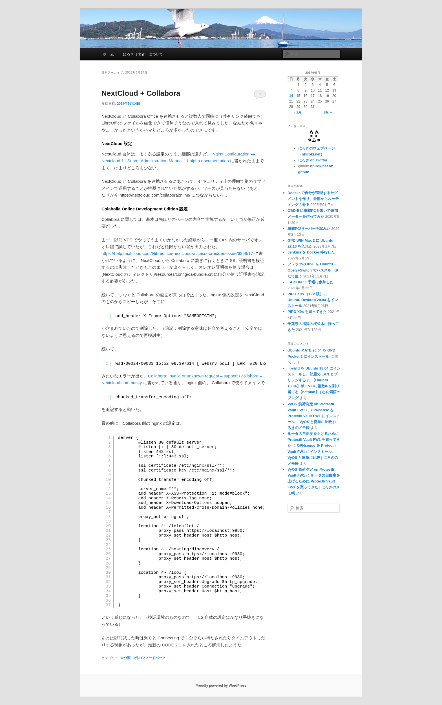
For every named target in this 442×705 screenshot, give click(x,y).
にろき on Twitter (313, 160)
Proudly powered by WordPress (220, 686)
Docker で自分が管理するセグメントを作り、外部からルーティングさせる (313, 199)
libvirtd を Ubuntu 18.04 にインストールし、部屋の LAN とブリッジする (314, 374)
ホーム (108, 54)
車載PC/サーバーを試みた (309, 228)
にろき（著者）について (143, 54)
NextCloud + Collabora (140, 93)
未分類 (125, 658)
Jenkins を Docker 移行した (311, 252)
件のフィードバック (149, 658)
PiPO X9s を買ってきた (307, 312)
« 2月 (297, 112)
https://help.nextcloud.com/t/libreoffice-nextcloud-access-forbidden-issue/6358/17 (177, 253)
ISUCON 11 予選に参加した (310, 282)
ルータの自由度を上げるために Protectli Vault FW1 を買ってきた (314, 440)
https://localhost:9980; (216, 530)
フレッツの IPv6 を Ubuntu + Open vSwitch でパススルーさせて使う (313, 270)
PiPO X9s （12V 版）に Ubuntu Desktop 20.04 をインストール (313, 300)
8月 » (328, 112)
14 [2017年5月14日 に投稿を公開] (291, 96)
